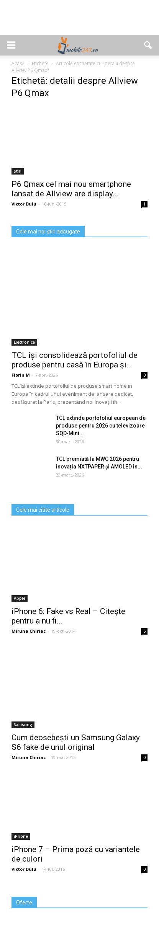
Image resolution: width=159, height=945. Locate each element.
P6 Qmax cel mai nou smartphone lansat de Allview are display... (71, 189)
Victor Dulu (23, 204)
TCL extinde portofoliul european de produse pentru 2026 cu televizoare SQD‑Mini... (101, 425)
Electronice (24, 342)
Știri (17, 171)
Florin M (20, 375)
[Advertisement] (79, 21)
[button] (148, 45)
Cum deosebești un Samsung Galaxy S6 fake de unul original (75, 742)
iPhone (21, 836)
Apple (19, 598)
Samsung (23, 724)
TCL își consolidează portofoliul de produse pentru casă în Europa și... (74, 360)
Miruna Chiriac (28, 631)
